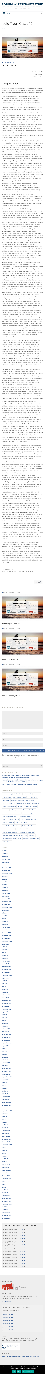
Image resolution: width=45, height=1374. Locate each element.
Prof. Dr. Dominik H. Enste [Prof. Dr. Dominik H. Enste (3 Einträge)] (11, 819)
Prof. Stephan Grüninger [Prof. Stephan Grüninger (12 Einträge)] (26, 832)
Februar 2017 (6, 1164)
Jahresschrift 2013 (8, 1327)
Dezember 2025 (6, 865)
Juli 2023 (4, 947)
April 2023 (5, 955)
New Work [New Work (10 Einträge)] (6, 810)
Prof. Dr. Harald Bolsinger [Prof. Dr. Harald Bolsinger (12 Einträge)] (28, 819)
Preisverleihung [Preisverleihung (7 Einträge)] (27, 813)
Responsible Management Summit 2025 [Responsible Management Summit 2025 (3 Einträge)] (15, 835)
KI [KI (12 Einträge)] (14, 803)
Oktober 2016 (6, 1176)
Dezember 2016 (6, 1170)
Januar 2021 (5, 1032)
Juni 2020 (4, 1051)
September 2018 (7, 1111)
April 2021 (5, 1023)
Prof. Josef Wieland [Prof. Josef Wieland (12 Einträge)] (8, 829)
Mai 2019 (4, 1088)
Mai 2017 (4, 1156)
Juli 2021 (4, 1015)
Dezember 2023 (6, 933)
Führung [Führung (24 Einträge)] (14, 800)
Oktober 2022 (6, 972)
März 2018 (5, 1128)
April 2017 (5, 1159)
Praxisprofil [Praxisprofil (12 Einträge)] (26, 810)
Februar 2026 (6, 859)
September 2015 (7, 1204)
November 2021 (6, 1003)
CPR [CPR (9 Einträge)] (34, 794)
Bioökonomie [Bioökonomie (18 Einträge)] (27, 794)
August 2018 (5, 1113)
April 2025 (5, 887)
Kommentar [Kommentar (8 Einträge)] (35, 803)
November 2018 (6, 1105)
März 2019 (5, 1094)
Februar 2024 (6, 927)
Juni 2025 (4, 882)
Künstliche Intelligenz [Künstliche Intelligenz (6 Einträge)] (9, 806)
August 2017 (5, 1147)
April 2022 (5, 989)
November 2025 (6, 868)
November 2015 (6, 1201)
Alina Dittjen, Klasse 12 (11, 624)
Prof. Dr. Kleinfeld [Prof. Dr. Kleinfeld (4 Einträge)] (21, 822)
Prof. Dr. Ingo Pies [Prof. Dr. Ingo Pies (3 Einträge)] (8, 822)
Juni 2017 (4, 1153)
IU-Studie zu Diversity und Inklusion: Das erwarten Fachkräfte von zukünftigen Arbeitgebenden (20, 776)
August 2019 (5, 1080)
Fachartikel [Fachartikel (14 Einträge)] (6, 800)
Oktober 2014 (6, 1218)
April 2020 (5, 1057)
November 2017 (6, 1139)
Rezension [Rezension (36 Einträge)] (32, 835)
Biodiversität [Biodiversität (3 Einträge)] (17, 794)
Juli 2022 (4, 981)
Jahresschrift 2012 (8, 1330)
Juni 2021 (4, 1017)
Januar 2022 (5, 998)
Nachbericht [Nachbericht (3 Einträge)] (28, 806)
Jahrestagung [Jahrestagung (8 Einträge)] (30, 800)
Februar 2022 (6, 995)
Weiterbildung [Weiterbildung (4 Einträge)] (7, 841)
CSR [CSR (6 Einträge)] (39, 794)
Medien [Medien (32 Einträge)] (20, 806)
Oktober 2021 (6, 1006)
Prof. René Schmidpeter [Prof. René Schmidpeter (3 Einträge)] (10, 832)
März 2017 (5, 1161)
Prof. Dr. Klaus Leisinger (9, 784)
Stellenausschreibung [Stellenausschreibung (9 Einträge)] (9, 838)
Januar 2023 (5, 964)
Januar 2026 (5, 862)
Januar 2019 (5, 1099)
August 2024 (5, 910)
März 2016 (5, 1193)
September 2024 (7, 907)
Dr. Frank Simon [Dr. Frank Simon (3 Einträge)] (33, 797)
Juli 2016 (4, 1184)
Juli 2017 (4, 1150)
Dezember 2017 (6, 1136)
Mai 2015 (4, 1207)
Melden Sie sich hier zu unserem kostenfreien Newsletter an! (20, 1356)
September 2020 (7, 1043)
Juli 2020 (4, 1048)
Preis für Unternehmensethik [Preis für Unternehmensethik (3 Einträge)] (12, 813)
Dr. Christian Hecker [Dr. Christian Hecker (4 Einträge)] (19, 797)
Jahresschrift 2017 (8, 1314)
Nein (18, 1371)
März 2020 (5, 1060)
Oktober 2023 (6, 938)
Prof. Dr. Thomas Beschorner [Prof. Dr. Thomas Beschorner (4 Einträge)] (11, 825)
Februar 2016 (6, 1195)
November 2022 (6, 969)
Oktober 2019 (6, 1074)
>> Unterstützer (6, 1301)
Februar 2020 (6, 1063)
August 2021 (5, 1012)
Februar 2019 (6, 1097)
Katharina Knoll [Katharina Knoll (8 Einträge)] (7, 803)
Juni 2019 (4, 1085)
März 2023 (5, 958)
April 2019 (5, 1091)
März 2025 (5, 890)
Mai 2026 (4, 851)
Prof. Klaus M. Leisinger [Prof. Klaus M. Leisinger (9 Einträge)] (23, 829)
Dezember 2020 (6, 1034)
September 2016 (7, 1178)
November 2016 (6, 1173)
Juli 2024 (4, 913)
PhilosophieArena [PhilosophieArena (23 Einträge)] (16, 810)
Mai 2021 (4, 1020)
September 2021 (7, 1009)
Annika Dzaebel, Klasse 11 (12, 696)
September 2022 (7, 975)
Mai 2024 (4, 918)
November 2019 (6, 1071)
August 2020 (5, 1046)
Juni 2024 (4, 916)
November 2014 (6, 1215)
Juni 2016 (4, 1187)
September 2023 (7, 941)
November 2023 (6, 935)
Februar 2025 (6, 893)
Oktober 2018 (6, 1108)
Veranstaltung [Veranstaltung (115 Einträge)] (34, 838)
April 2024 (5, 921)
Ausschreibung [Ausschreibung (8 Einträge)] (7, 794)
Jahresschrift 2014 (8, 1324)
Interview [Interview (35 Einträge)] (21, 800)
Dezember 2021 (6, 1000)
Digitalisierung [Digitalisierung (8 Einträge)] (7, 797)
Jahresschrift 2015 (8, 1320)
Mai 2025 (4, 885)
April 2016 (5, 1190)
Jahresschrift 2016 (8, 1317)
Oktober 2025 (6, 870)
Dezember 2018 (6, 1102)
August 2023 (5, 944)
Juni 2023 (4, 950)
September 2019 (7, 1077)
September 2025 (7, 873)
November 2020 (6, 1037)
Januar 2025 (5, 896)
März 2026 (5, 856)
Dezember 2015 (6, 1198)
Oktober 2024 (6, 904)
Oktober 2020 (6, 1040)
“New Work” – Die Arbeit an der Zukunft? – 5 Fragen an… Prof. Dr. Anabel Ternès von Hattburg (22, 781)
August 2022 (5, 978)
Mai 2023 (4, 952)
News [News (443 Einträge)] (35, 806)
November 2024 (6, 902)
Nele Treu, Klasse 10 (17, 24)
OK (14, 1371)
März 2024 (5, 924)
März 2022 (5, 992)
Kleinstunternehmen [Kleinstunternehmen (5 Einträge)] (23, 803)
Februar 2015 (6, 1212)
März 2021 (5, 1026)
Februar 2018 (6, 1130)
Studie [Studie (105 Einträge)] (19, 838)
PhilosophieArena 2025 (11, 592)
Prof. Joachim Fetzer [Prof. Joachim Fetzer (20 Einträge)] (28, 825)
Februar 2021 (6, 1029)
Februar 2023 (6, 961)
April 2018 (5, 1125)
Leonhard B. (5, 780)
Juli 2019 (4, 1082)
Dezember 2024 (6, 899)
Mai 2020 (4, 1054)
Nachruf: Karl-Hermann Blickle (27, 784)
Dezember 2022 (6, 967)
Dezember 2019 (6, 1068)
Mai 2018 (4, 1122)
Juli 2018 (4, 1116)
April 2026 (5, 853)
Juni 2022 (4, 983)
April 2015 (5, 1210)
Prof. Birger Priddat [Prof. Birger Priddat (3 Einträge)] (25, 816)
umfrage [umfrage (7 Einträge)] (26, 838)
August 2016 (5, 1181)
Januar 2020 (5, 1065)
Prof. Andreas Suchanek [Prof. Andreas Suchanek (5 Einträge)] (10, 816)
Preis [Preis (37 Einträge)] (33, 810)
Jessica (4, 775)
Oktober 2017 (6, 1142)
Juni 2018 (4, 1119)
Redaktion (9, 27)
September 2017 (7, 1145)
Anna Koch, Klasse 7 (10, 660)
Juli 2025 (4, 879)
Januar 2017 (5, 1167)
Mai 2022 (4, 986)
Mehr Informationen (27, 1371)
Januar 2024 (5, 930)
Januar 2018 (5, 1133)
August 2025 (5, 876)
